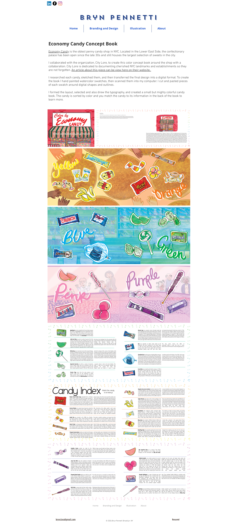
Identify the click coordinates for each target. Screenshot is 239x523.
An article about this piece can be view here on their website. (111, 70)
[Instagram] (60, 3)
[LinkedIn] (49, 3)
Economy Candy (58, 52)
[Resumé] (176, 519)
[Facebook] (55, 3)
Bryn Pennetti (119, 17)
